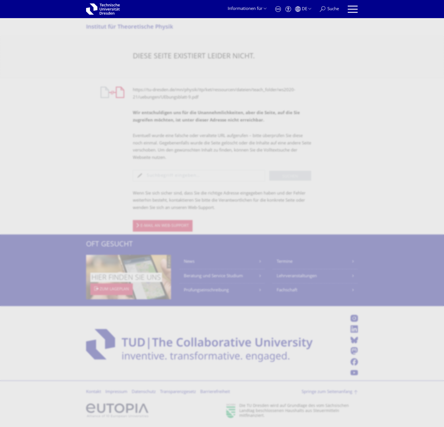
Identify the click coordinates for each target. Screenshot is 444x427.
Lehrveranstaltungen (297, 276)
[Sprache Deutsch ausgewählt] (303, 9)
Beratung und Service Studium (213, 276)
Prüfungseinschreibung (206, 290)
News (189, 262)
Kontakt (93, 392)
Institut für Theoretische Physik (129, 27)
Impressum (116, 392)
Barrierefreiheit (215, 392)
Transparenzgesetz (178, 392)
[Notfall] (278, 9)
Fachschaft (287, 290)
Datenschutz (144, 392)
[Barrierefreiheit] (288, 9)
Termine (285, 262)
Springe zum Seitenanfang (327, 392)
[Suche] (329, 9)
